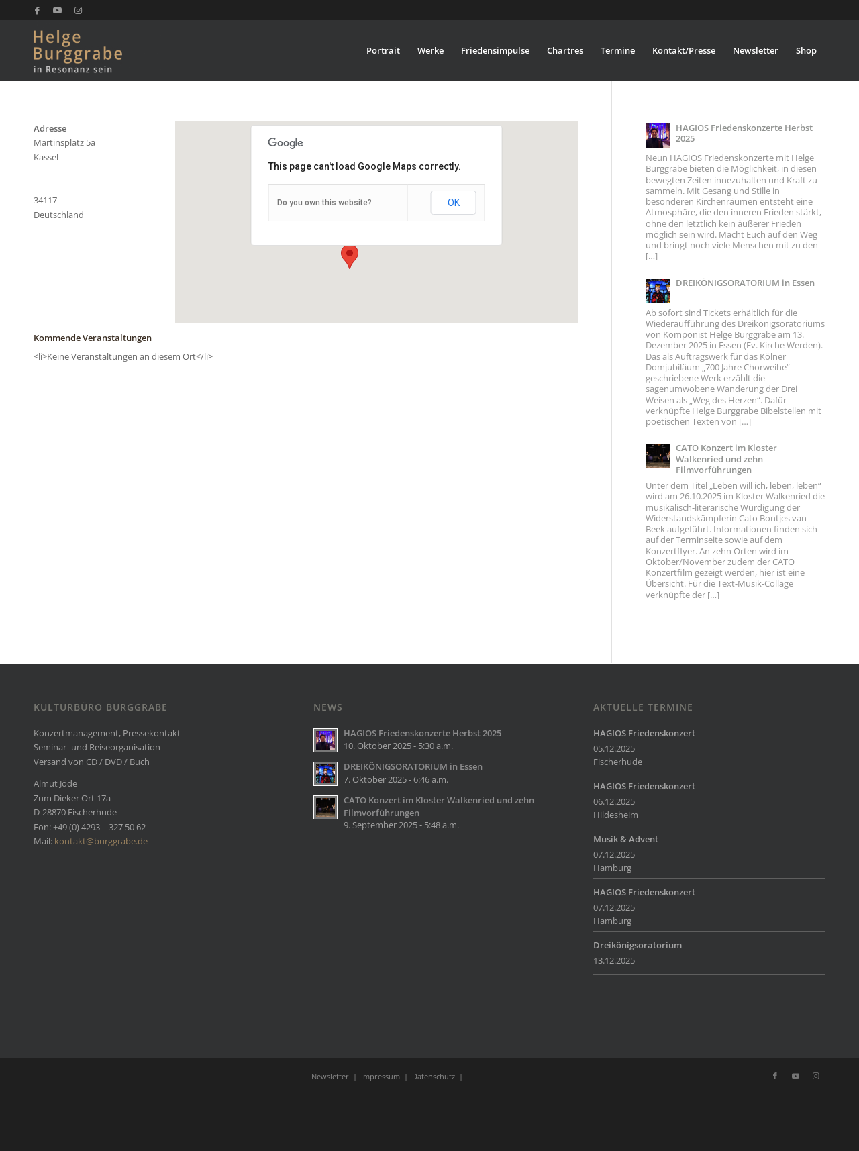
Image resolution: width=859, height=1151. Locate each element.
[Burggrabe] (98, 50)
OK (454, 202)
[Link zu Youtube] (57, 10)
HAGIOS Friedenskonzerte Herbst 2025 (744, 132)
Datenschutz (433, 1076)
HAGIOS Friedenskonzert (644, 733)
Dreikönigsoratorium (637, 945)
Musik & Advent (625, 839)
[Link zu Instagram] (78, 10)
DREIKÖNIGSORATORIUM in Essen (745, 283)
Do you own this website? (324, 202)
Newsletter (330, 1076)
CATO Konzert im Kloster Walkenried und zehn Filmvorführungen (726, 459)
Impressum (380, 1076)
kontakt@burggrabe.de (101, 841)
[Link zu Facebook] (37, 10)
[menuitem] (383, 50)
